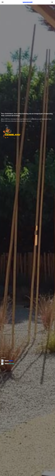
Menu (2, 2)
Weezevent (27, 2)
